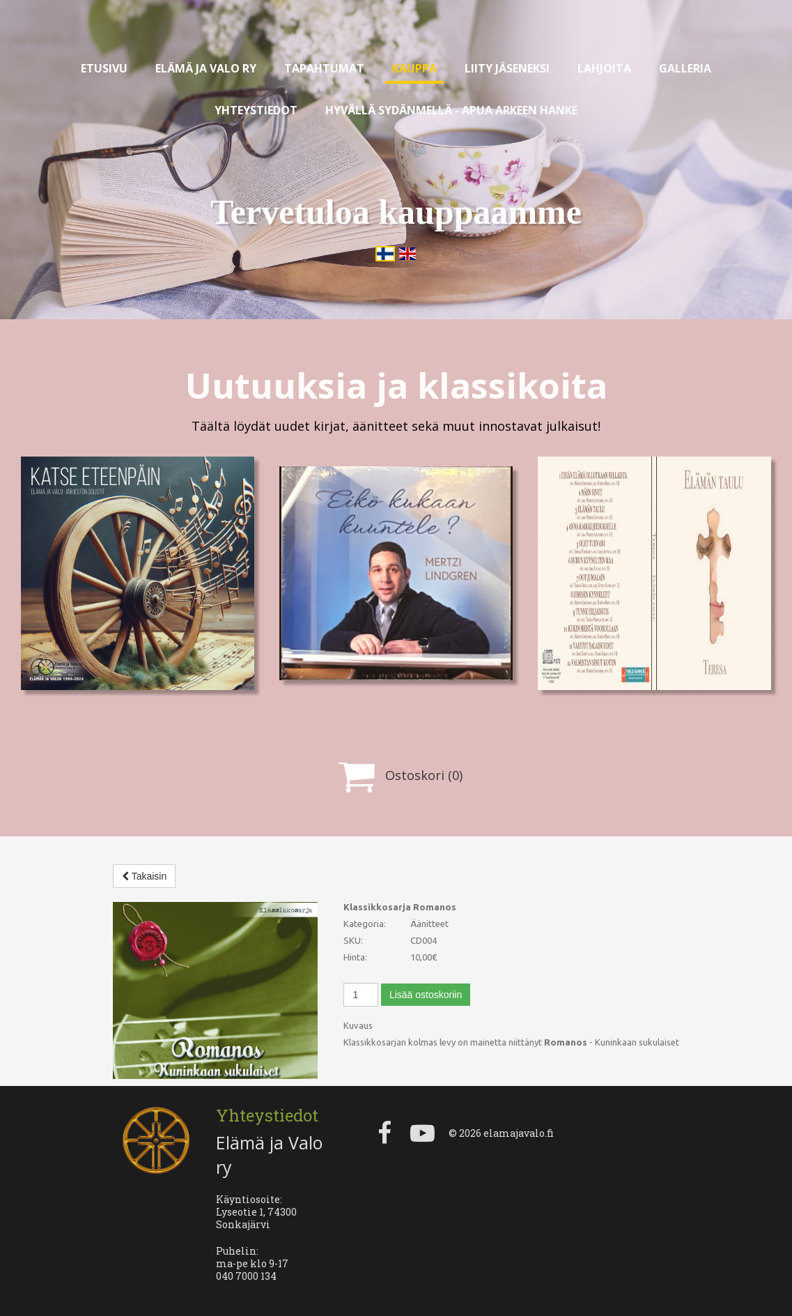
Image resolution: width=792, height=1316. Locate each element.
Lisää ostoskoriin (425, 994)
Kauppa (414, 68)
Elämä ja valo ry (205, 68)
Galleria (685, 68)
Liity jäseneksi (507, 68)
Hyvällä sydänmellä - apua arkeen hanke (451, 110)
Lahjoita (604, 68)
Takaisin (144, 876)
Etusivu (104, 68)
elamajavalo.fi (518, 1133)
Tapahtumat (324, 68)
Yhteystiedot (256, 110)
